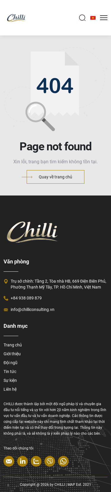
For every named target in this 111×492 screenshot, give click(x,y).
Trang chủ (13, 345)
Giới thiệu (12, 353)
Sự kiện (10, 380)
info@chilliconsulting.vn (32, 309)
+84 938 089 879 (26, 298)
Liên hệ (10, 389)
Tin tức (10, 371)
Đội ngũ (10, 362)
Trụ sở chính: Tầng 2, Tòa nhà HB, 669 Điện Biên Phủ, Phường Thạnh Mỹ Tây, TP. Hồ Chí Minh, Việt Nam (58, 284)
